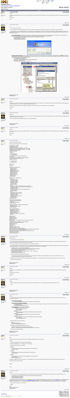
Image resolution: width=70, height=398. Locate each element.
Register (43, 2)
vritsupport (3, 11)
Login (47, 2)
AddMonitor (57, 379)
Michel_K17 (3, 24)
